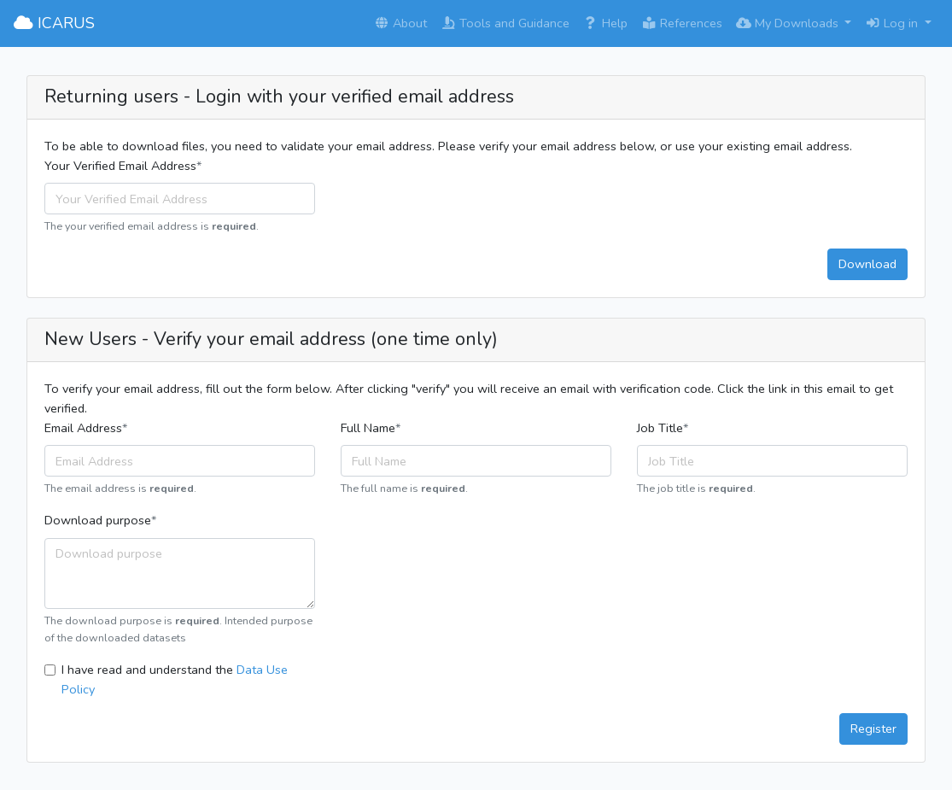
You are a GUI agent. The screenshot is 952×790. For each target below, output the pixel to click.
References (681, 23)
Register (873, 728)
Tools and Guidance (505, 23)
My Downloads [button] (789, 23)
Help (605, 23)
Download (867, 263)
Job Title (660, 427)
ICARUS (54, 23)
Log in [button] (893, 23)
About (400, 23)
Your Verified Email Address (120, 165)
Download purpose (97, 520)
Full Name (368, 427)
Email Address (83, 427)
